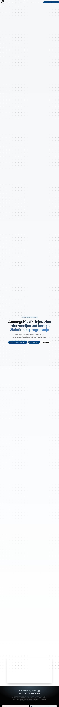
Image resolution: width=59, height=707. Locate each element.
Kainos (20, 2)
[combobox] (31, 2)
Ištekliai (25, 2)
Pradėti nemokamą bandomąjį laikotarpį (51, 2)
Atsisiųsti (14, 2)
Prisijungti (40, 2)
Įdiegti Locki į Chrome (34, 342)
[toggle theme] (36, 2)
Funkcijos (8, 2)
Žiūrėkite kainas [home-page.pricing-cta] (46, 342)
